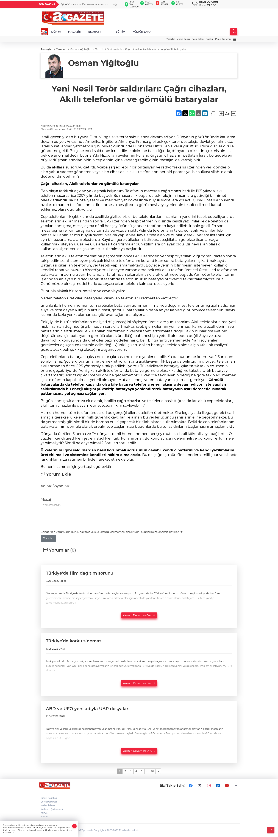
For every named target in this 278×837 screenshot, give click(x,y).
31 (152, 771)
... (147, 771)
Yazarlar (170, 39)
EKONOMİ (95, 31)
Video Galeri (183, 39)
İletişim (44, 816)
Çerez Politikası (49, 801)
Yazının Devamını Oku (139, 615)
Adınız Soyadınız (55, 486)
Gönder (48, 538)
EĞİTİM (120, 31)
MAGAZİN (74, 31)
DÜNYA (56, 31)
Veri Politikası (48, 805)
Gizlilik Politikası (49, 798)
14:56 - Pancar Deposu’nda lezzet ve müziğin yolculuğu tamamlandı (90, 4)
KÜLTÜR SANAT (142, 31)
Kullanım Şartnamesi (52, 809)
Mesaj (46, 499)
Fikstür (209, 39)
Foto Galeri (198, 39)
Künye (44, 813)
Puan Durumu (223, 39)
